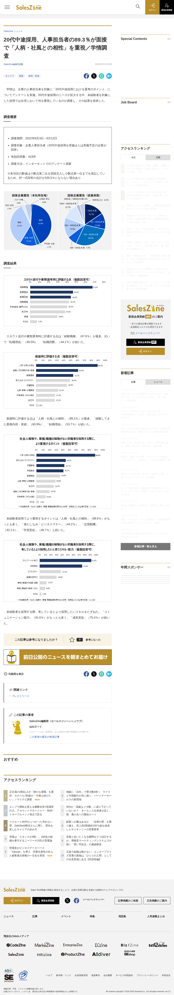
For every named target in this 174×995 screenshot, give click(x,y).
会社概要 (107, 975)
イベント (66, 916)
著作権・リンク (63, 975)
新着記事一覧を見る (145, 546)
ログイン (145, 351)
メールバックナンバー (145, 333)
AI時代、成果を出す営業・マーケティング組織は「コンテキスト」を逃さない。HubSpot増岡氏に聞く (145, 459)
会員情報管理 (81, 975)
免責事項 (95, 975)
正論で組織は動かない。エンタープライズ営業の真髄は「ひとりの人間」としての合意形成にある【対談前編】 (89, 855)
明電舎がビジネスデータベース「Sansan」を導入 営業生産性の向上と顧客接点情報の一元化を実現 (31, 851)
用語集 (122, 916)
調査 (21, 76)
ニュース (158, 382)
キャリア (9, 76)
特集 (92, 916)
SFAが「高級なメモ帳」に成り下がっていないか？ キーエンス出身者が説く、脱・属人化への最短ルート (89, 810)
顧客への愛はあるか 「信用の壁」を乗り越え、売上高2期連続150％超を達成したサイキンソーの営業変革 (89, 825)
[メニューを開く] (7, 7)
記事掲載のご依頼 (128, 900)
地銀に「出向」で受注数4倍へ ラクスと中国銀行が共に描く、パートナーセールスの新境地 (89, 795)
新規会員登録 (144, 342)
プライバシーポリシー (147, 975)
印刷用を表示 (14, 674)
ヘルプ (49, 975)
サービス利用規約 (124, 975)
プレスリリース (20, 696)
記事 (133, 382)
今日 (133, 157)
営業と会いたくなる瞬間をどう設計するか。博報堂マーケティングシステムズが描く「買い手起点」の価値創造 (89, 840)
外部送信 (166, 975)
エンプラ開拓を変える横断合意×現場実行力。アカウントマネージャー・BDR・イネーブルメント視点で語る (32, 810)
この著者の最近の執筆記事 (44, 736)
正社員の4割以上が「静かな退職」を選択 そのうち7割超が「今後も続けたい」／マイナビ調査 (31, 795)
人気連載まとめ (156, 916)
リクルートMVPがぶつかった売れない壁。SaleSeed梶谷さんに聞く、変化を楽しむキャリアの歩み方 (31, 825)
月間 (158, 157)
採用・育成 (33, 76)
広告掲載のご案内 (157, 900)
